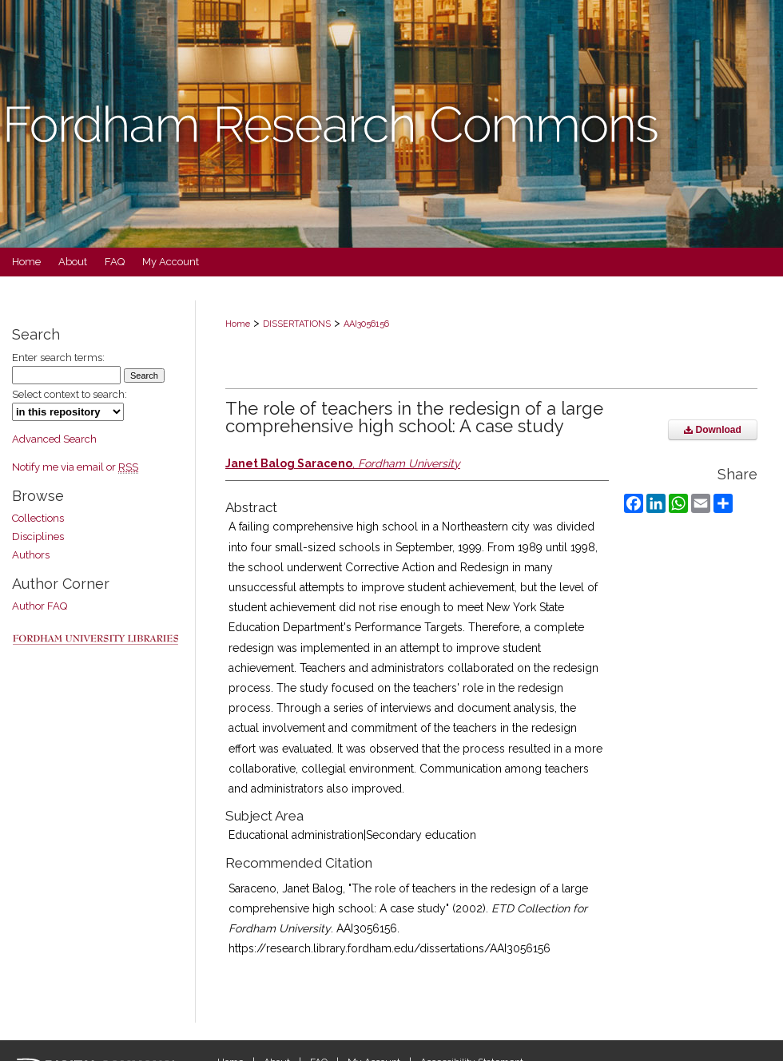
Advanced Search (54, 439)
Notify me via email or (75, 467)
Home (237, 324)
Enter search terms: (58, 358)
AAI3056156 (366, 324)
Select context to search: (69, 394)
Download (712, 429)
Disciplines (38, 536)
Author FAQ (39, 606)
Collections (38, 518)
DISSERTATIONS (297, 324)
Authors (31, 555)
